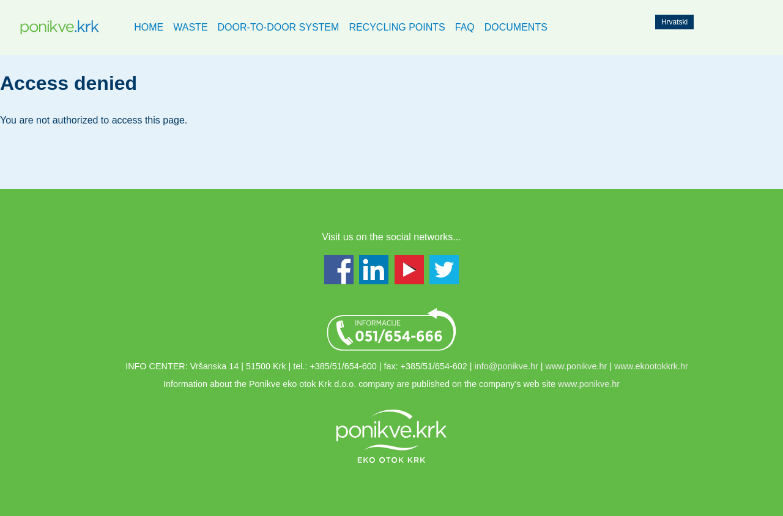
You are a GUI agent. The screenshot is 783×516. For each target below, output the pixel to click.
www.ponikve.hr (576, 366)
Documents (515, 27)
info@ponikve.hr (506, 366)
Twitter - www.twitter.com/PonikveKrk (444, 269)
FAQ (465, 27)
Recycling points (397, 27)
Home (148, 27)
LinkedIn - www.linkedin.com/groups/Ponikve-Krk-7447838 (373, 269)
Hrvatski (674, 22)
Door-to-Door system (279, 27)
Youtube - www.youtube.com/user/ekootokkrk (409, 269)
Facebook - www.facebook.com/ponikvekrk (339, 269)
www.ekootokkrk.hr (651, 366)
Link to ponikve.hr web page (391, 436)
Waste (190, 27)
